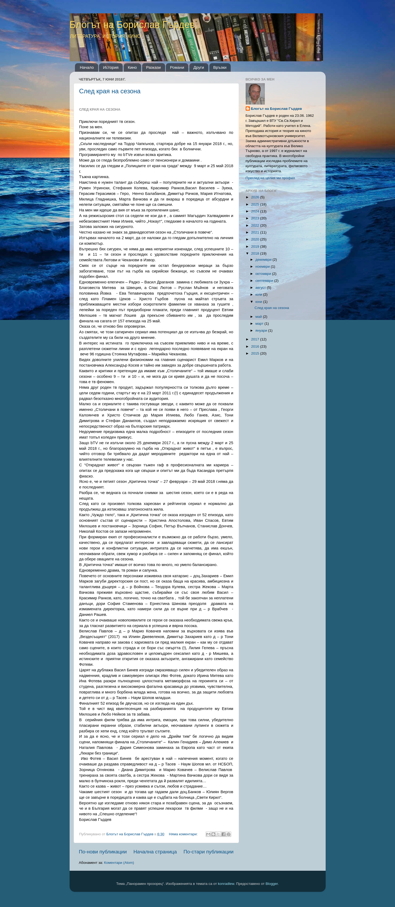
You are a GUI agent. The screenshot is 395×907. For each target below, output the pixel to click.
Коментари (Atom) (119, 863)
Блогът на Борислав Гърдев (132, 24)
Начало (87, 67)
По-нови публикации (103, 851)
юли (259, 294)
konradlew (226, 884)
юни (259, 302)
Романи (177, 67)
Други (198, 67)
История (110, 67)
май (259, 317)
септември (265, 281)
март (260, 324)
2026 (255, 197)
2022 (255, 225)
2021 (255, 232)
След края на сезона (110, 91)
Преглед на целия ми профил (270, 178)
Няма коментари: (184, 834)
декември (264, 260)
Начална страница (155, 851)
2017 (255, 339)
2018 (255, 253)
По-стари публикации (208, 851)
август (261, 288)
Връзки (220, 67)
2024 (255, 211)
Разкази (153, 67)
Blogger (272, 884)
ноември (263, 266)
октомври (264, 274)
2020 (255, 239)
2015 (255, 353)
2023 (255, 218)
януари (262, 330)
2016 (255, 346)
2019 (255, 246)
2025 (255, 204)
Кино (132, 67)
